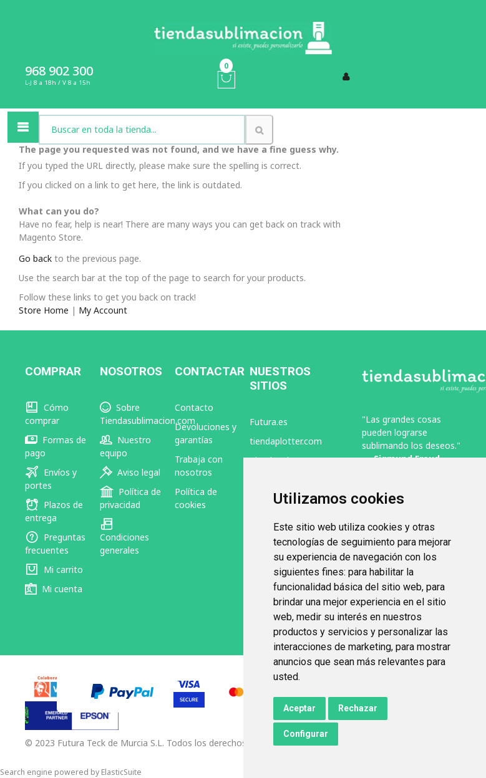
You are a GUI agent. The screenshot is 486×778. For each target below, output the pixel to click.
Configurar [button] (305, 734)
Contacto (194, 407)
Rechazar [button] (357, 708)
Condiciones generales (124, 537)
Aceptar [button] (299, 708)
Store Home (44, 310)
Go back (35, 258)
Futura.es (269, 422)
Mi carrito (54, 569)
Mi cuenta (53, 589)
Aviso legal (130, 472)
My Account (103, 310)
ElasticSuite (121, 772)
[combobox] (142, 129)
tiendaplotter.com (286, 441)
